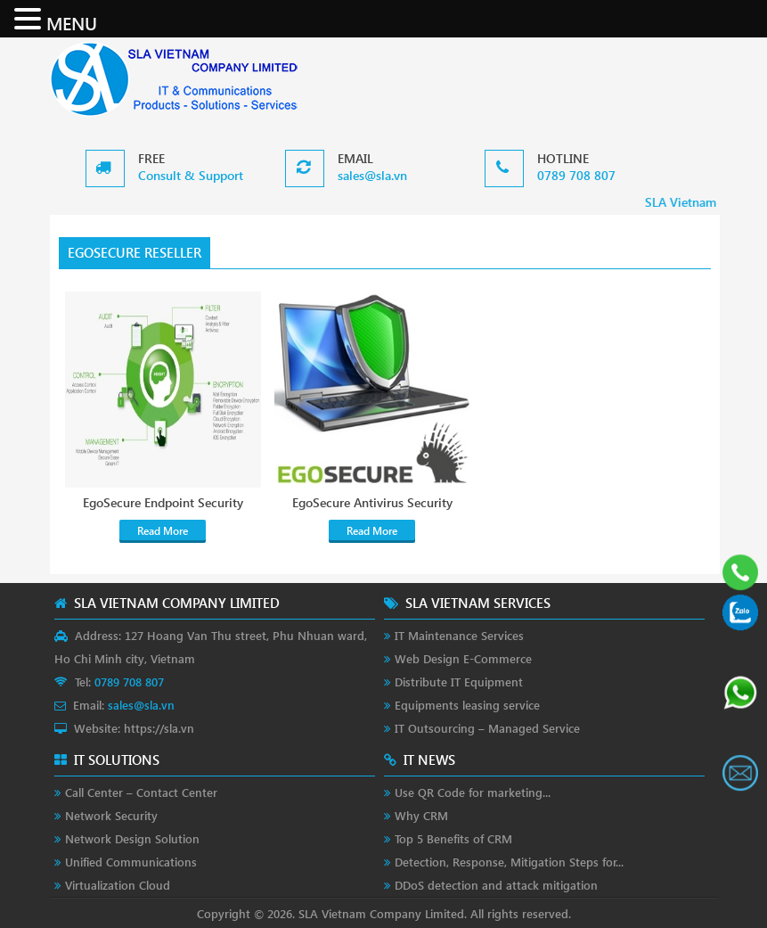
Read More (162, 531)
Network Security (111, 815)
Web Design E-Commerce (463, 658)
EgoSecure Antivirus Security (372, 503)
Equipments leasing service (467, 704)
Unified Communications (131, 861)
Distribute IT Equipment (459, 681)
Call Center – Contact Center (141, 792)
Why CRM (421, 815)
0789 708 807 (576, 175)
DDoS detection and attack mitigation (496, 884)
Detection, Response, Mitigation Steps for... (509, 861)
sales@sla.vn (372, 175)
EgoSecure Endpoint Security (163, 503)
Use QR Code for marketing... (473, 792)
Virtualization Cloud (117, 884)
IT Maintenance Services (459, 635)
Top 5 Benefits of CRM (453, 838)
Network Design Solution (132, 838)
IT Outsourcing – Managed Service (487, 727)
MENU (71, 22)
